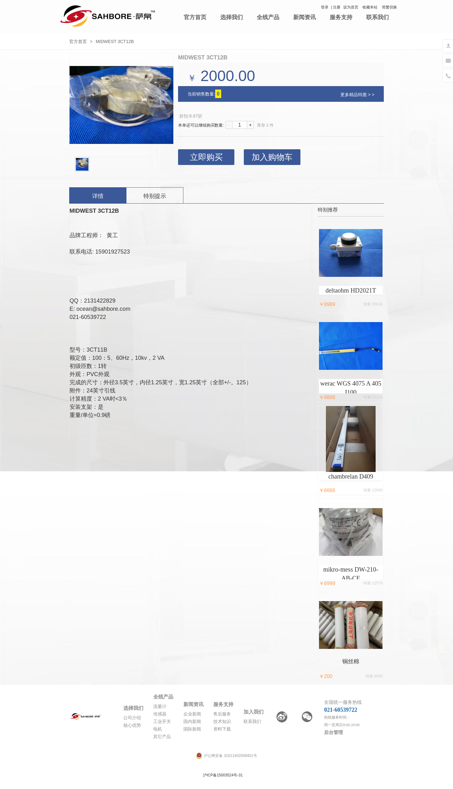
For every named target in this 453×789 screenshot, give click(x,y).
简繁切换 (389, 7)
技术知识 (222, 721)
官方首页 (195, 17)
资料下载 (222, 729)
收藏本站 (370, 7)
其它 (157, 736)
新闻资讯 (304, 17)
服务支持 (341, 17)
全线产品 (268, 17)
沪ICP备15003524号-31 (223, 775)
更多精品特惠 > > (357, 94)
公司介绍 (132, 717)
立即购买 (206, 157)
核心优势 (132, 725)
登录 (324, 7)
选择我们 (231, 17)
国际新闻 (192, 729)
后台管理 (333, 732)
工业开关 (162, 721)
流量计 (159, 706)
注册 (336, 7)
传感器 (159, 714)
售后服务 (222, 714)
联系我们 (377, 17)
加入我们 (253, 712)
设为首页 (350, 7)
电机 (157, 729)
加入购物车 (272, 157)
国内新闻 (192, 721)
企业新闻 (192, 714)
